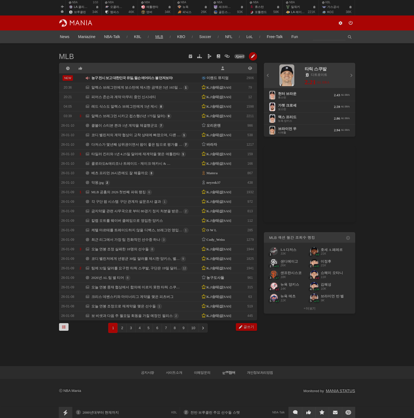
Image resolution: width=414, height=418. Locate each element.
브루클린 (80, 12)
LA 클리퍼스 (82, 6)
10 (193, 328)
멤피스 (114, 12)
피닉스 (187, 12)
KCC (330, 12)
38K (348, 12)
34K (95, 12)
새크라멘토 (226, 6)
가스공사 (333, 6)
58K (276, 12)
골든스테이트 (228, 12)
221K (311, 12)
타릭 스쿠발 (316, 68)
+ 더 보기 (309, 308)
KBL (326, 2)
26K (204, 12)
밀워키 (295, 6)
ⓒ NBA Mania (70, 391)
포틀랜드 (261, 12)
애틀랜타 (152, 6)
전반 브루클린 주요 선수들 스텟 (215, 412)
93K (240, 12)
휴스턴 (259, 6)
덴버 (149, 12)
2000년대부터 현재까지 (101, 412)
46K (131, 12)
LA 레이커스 (299, 12)
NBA (73, 2)
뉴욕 (186, 6)
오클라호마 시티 (121, 6)
